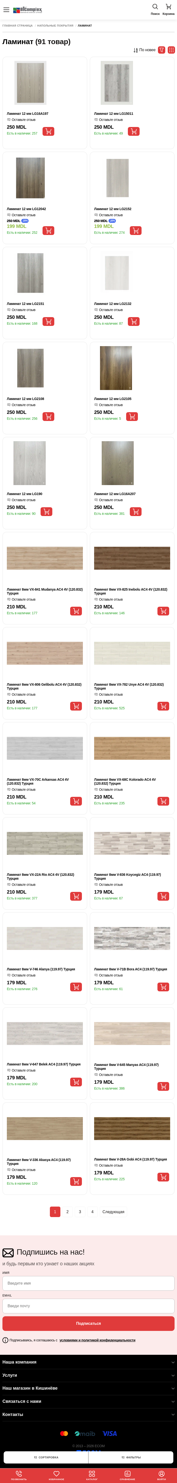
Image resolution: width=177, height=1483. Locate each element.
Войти (161, 1475)
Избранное (57, 1475)
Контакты (88, 1414)
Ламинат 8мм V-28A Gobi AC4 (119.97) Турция (130, 1159)
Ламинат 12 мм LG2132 (112, 304)
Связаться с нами (88, 1401)
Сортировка (45, 1457)
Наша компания (88, 1362)
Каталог (92, 1475)
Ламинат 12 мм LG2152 (112, 209)
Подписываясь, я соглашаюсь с (72, 1340)
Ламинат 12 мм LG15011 (113, 114)
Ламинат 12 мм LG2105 (112, 399)
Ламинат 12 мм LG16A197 (27, 114)
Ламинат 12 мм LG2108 (25, 399)
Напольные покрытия (55, 25)
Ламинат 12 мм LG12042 (26, 209)
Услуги (88, 1375)
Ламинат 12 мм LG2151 (25, 304)
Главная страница (17, 25)
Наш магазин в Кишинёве (88, 1388)
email (7, 1295)
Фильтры (131, 1457)
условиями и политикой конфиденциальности (97, 1340)
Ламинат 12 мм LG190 (24, 494)
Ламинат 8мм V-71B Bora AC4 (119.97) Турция (130, 969)
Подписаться (88, 1323)
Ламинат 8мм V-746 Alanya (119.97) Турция (41, 969)
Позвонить (19, 1475)
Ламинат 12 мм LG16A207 (114, 494)
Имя (6, 1273)
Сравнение (128, 1475)
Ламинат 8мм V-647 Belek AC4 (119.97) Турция (43, 1064)
